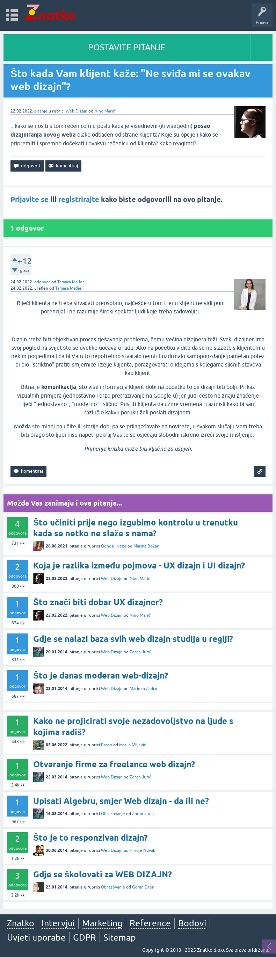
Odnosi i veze (113, 546)
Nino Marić (104, 111)
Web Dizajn (76, 111)
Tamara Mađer (70, 282)
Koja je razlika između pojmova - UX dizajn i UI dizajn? (139, 565)
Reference (150, 923)
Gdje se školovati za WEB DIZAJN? (102, 874)
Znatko (20, 923)
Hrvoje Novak (142, 850)
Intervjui (58, 923)
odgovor (42, 282)
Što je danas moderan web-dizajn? (100, 675)
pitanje (41, 111)
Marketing (102, 923)
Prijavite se (29, 199)
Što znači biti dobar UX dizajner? (98, 602)
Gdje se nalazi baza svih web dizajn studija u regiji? (133, 639)
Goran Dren (143, 887)
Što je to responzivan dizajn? (90, 838)
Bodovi (192, 923)
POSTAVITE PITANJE (127, 47)
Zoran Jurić (140, 652)
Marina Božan (146, 546)
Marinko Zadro (143, 688)
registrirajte (78, 199)
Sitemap (119, 937)
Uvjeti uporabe (36, 937)
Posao (106, 744)
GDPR (84, 937)
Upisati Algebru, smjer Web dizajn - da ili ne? (121, 801)
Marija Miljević (132, 744)
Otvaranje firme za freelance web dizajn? (114, 764)
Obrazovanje (113, 813)
